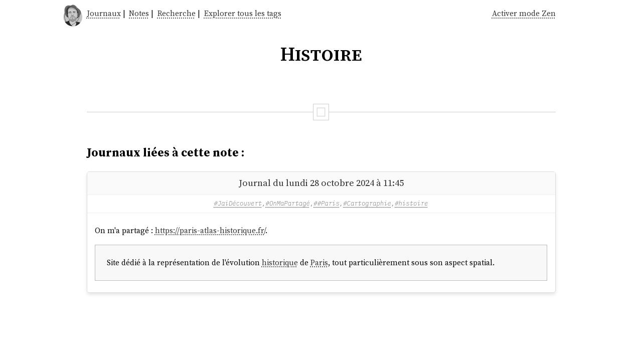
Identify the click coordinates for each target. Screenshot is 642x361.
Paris (319, 262)
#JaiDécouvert (238, 203)
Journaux (104, 13)
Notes (139, 13)
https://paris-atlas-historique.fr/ (210, 230)
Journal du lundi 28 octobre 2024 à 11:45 (321, 182)
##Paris (326, 203)
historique (280, 262)
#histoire (411, 203)
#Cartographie (367, 203)
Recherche (176, 13)
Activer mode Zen (524, 13)
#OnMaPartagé (288, 203)
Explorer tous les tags (242, 13)
